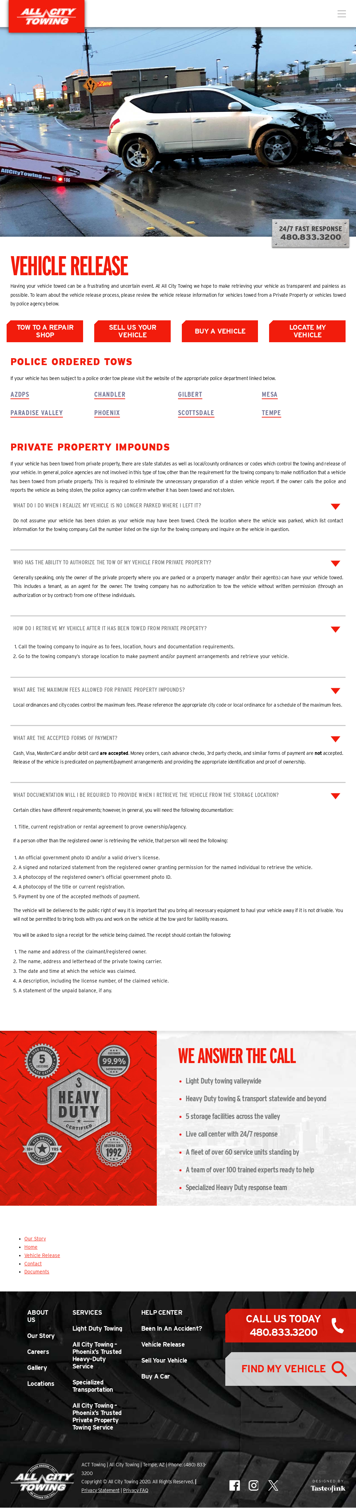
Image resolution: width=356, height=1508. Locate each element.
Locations (41, 1384)
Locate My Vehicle (307, 331)
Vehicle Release (42, 1255)
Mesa (270, 394)
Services (87, 1312)
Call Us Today (283, 1326)
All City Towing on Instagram (253, 1486)
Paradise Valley (36, 413)
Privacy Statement (100, 1490)
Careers (38, 1352)
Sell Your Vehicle (164, 1360)
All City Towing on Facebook (234, 1486)
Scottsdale (196, 413)
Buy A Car (155, 1376)
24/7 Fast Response (310, 233)
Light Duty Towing (97, 1328)
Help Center (161, 1312)
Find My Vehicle (283, 1371)
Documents (36, 1272)
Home (31, 1247)
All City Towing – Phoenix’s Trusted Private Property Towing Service (97, 1416)
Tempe (271, 413)
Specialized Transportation (92, 1386)
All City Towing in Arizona (46, 16)
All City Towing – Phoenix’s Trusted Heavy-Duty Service (97, 1355)
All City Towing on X (273, 1486)
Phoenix (107, 413)
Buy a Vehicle (220, 331)
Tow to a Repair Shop (45, 331)
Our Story (35, 1239)
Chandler (109, 394)
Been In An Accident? (171, 1328)
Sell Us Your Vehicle (132, 331)
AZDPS (19, 394)
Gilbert (190, 394)
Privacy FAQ (135, 1490)
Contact (33, 1263)
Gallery (37, 1368)
